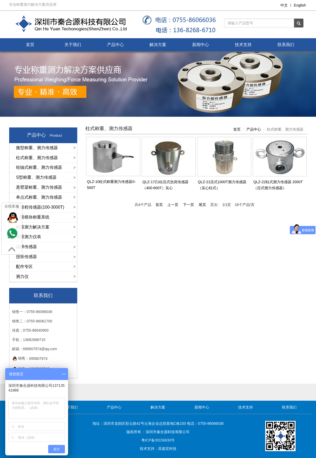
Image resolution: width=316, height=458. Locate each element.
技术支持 (243, 44)
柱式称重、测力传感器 (37, 157)
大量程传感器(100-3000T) (40, 207)
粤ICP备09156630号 (158, 440)
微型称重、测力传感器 (37, 148)
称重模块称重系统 (32, 217)
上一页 (172, 205)
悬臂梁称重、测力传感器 (39, 187)
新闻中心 (200, 44)
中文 (284, 5)
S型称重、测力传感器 (36, 177)
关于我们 (72, 44)
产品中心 (115, 44)
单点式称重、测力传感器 (39, 197)
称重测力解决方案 (32, 227)
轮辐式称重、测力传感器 (39, 167)
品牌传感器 (26, 246)
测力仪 (22, 276)
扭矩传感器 (26, 256)
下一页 (188, 205)
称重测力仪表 (28, 236)
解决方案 (157, 44)
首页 (30, 44)
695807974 (38, 359)
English (300, 5)
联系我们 (286, 44)
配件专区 (24, 266)
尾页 (202, 205)
